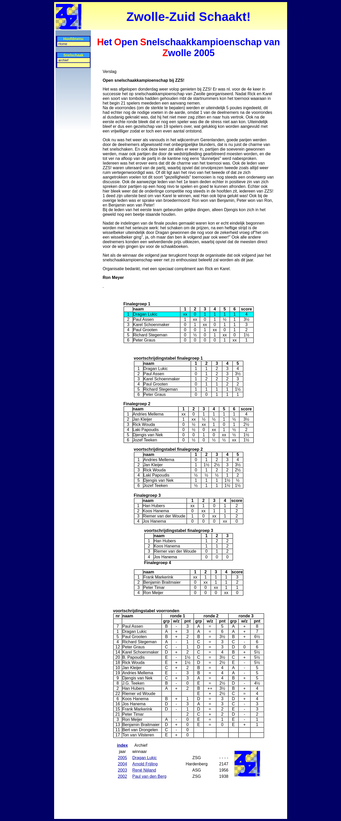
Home (62, 44)
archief (63, 60)
